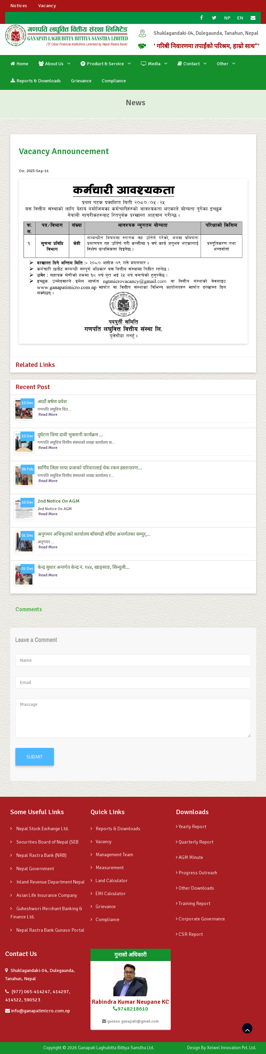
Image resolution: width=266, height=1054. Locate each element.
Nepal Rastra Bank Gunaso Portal (47, 930)
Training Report (193, 903)
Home (19, 64)
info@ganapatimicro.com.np (37, 1011)
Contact (189, 64)
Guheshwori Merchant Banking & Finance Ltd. (46, 913)
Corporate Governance (200, 919)
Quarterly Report (194, 842)
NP (227, 18)
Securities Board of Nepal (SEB (44, 842)
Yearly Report (191, 827)
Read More (48, 414)
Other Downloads (195, 888)
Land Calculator (109, 881)
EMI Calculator (108, 893)
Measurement (107, 868)
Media (150, 64)
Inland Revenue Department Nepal (47, 882)
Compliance (114, 81)
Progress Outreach (196, 873)
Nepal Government (32, 869)
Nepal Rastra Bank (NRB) (38, 855)
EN (240, 18)
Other (222, 64)
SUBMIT (34, 756)
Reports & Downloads (36, 81)
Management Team (111, 855)
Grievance (81, 81)
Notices (18, 6)
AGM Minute (189, 857)
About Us (51, 64)
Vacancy (47, 6)
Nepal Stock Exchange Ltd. (39, 829)
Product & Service (102, 64)
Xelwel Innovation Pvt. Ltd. (231, 1048)
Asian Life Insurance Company (43, 895)
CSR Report (189, 934)
